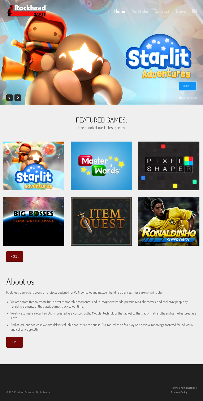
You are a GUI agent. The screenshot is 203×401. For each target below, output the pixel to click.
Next (17, 97)
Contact (162, 11)
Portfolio (139, 11)
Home (119, 11)
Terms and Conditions (184, 387)
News (181, 11)
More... (188, 86)
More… (14, 256)
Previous (9, 97)
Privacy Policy (179, 392)
